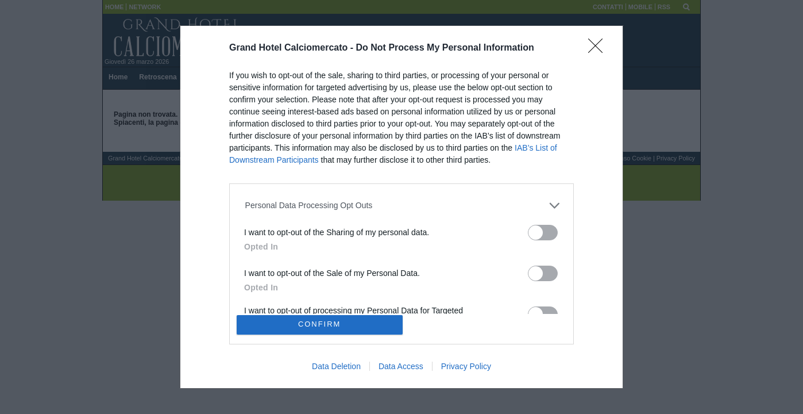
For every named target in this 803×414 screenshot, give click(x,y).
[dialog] (401, 207)
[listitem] (401, 206)
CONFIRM (319, 324)
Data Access (401, 366)
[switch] (543, 232)
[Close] (599, 49)
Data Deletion (336, 366)
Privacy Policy (466, 366)
